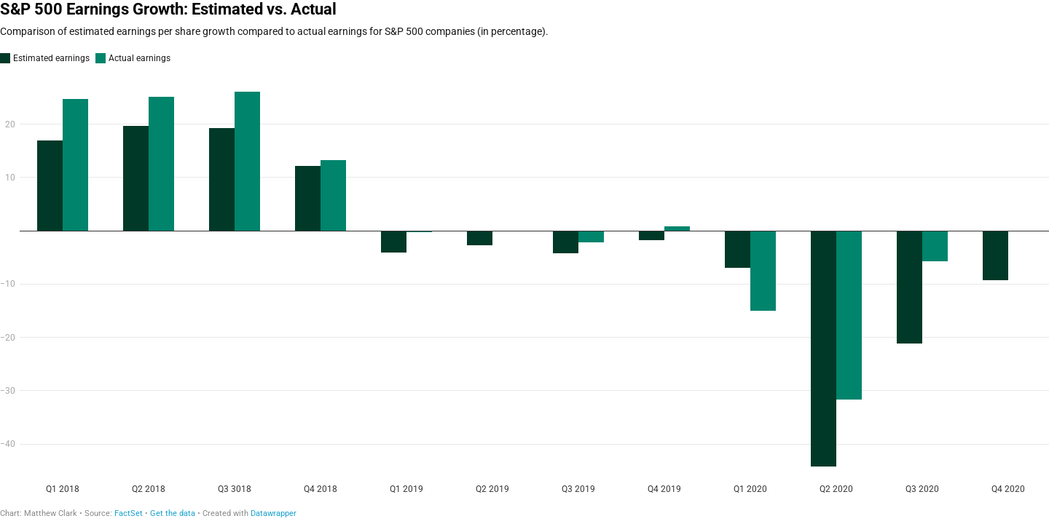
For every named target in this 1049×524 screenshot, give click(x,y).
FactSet (128, 513)
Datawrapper (273, 513)
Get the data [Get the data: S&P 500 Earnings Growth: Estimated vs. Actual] (172, 513)
